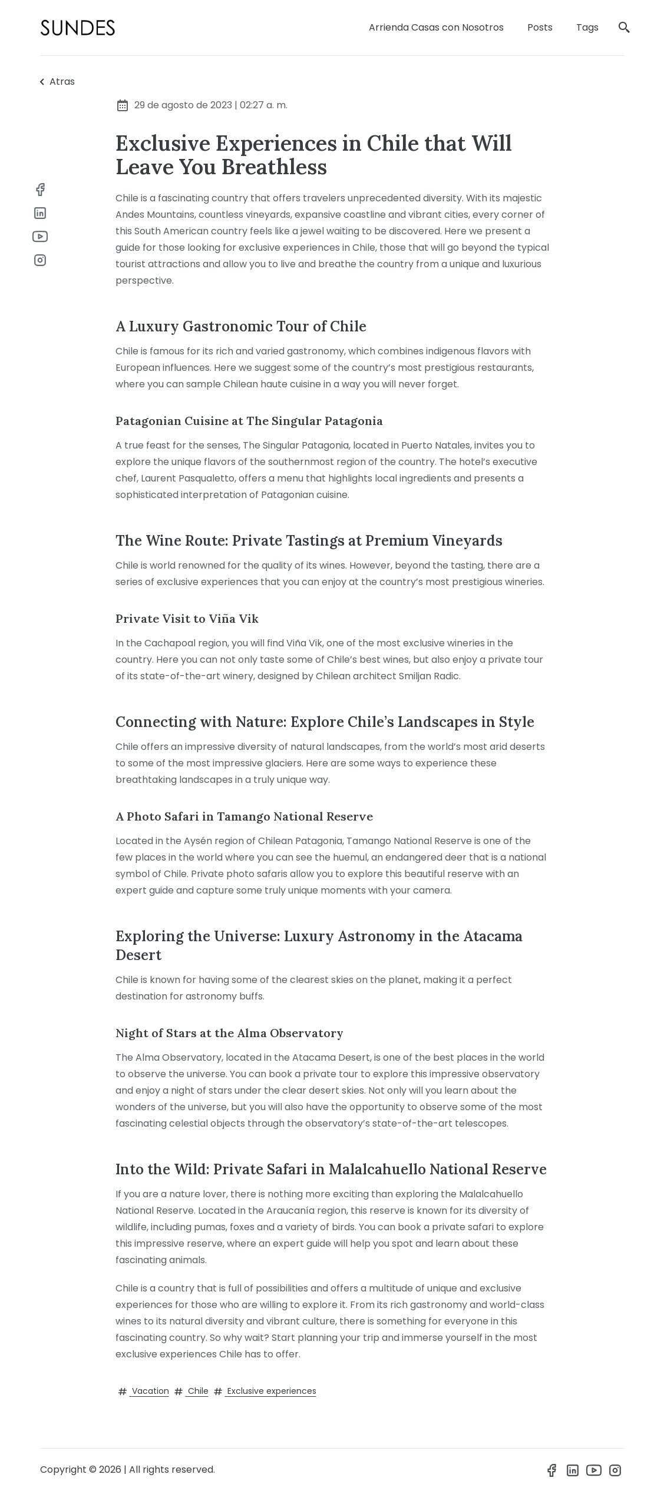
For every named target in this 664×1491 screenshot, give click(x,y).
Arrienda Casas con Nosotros (436, 27)
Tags (587, 27)
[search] (624, 28)
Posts (540, 27)
